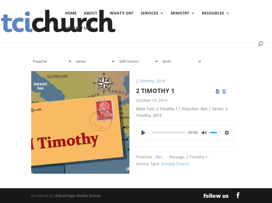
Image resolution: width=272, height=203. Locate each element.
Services (149, 13)
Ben (159, 157)
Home (71, 13)
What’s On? (122, 13)
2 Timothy (145, 80)
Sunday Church (175, 163)
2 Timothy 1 (155, 90)
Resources (213, 13)
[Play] (143, 132)
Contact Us (77, 28)
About (90, 13)
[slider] (167, 132)
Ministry (180, 13)
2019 (160, 80)
